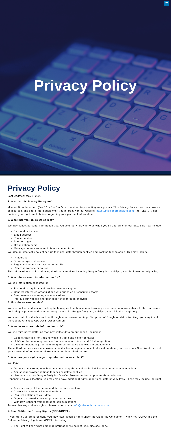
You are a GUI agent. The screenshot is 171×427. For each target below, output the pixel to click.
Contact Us (87, 4)
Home (6, 4)
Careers (66, 4)
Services (36, 4)
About (19, 4)
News (51, 4)
